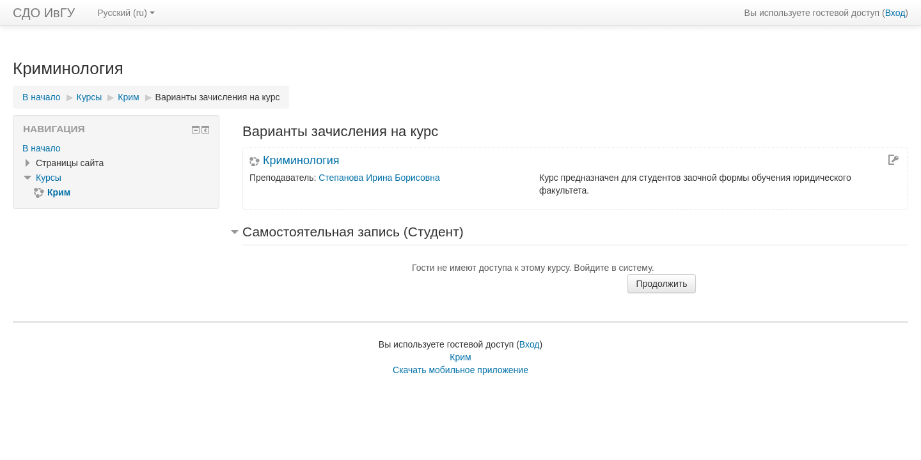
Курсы (48, 177)
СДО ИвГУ (44, 13)
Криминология (301, 160)
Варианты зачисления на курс (217, 97)
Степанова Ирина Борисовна (379, 177)
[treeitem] (116, 148)
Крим (460, 357)
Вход (895, 13)
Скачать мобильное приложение (460, 370)
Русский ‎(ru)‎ (126, 13)
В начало (41, 148)
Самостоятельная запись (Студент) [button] (353, 231)
